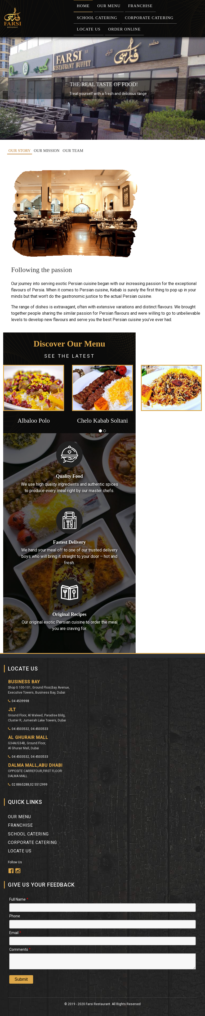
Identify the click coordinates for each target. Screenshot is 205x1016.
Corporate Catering (149, 18)
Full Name (18, 899)
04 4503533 (39, 729)
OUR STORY (19, 150)
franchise (20, 825)
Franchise (140, 6)
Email (15, 932)
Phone (14, 915)
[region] (102, 88)
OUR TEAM (73, 150)
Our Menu (109, 6)
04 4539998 (18, 701)
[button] (18, 398)
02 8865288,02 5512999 (27, 784)
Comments (20, 949)
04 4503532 (18, 729)
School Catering (97, 18)
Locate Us (88, 29)
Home (83, 6)
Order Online (124, 29)
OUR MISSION (47, 150)
